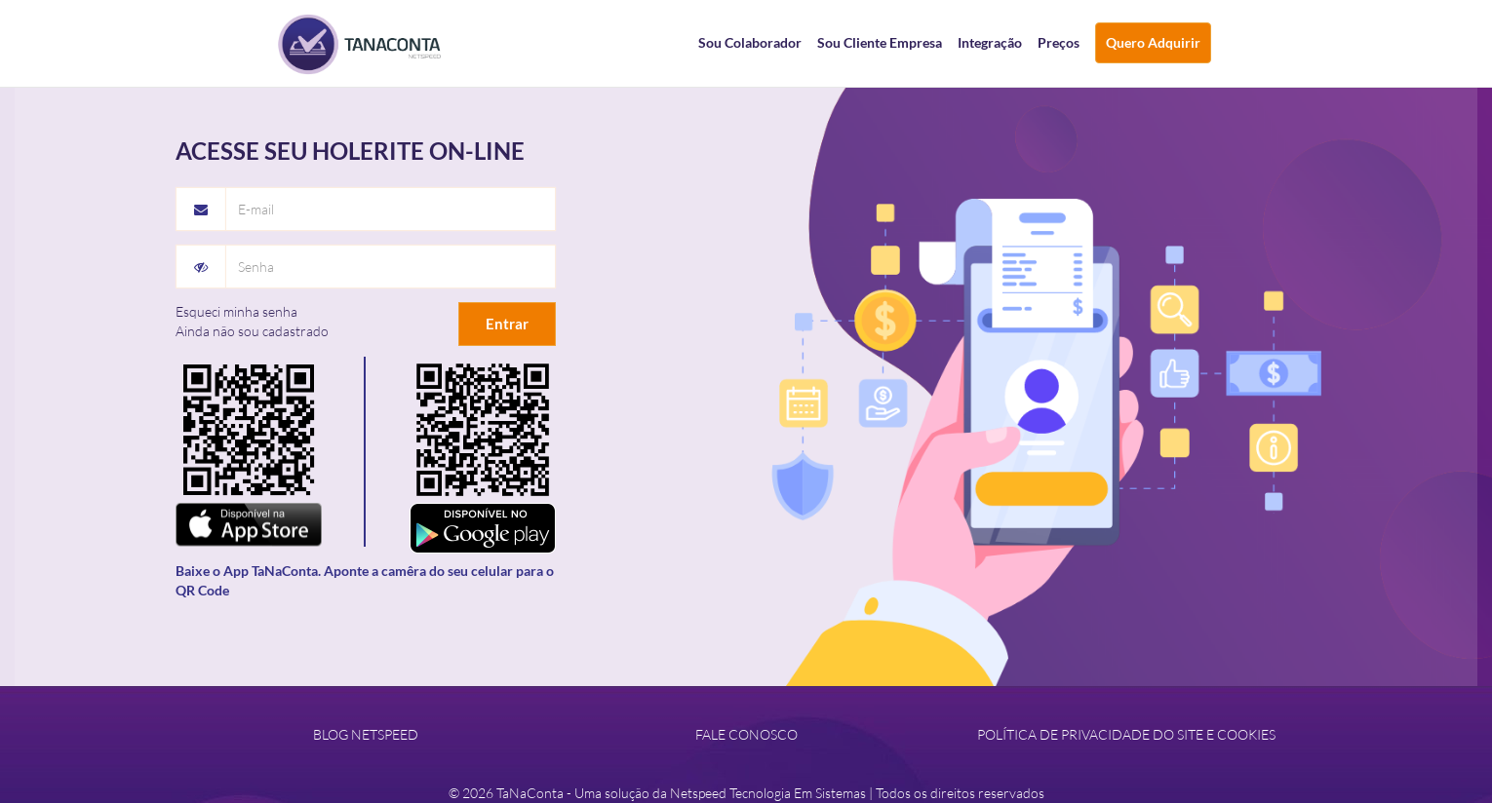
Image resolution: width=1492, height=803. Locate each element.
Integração (990, 42)
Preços (1059, 42)
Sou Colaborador (750, 42)
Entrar (507, 323)
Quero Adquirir (1153, 42)
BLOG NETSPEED (365, 734)
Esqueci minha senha (236, 311)
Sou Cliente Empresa (879, 42)
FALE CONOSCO (746, 734)
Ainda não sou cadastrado (252, 331)
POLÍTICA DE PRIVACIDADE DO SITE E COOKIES (1126, 734)
